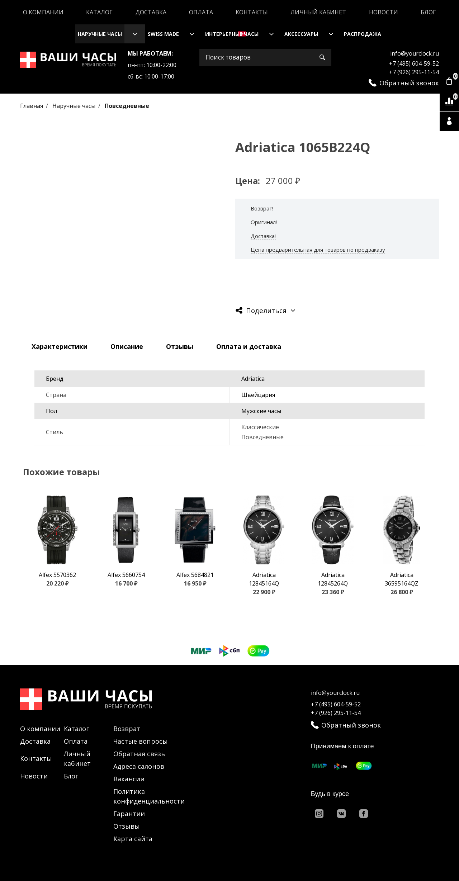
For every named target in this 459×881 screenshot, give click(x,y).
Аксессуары (301, 33)
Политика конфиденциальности (149, 796)
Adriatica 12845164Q (264, 579)
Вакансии (129, 779)
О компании (43, 12)
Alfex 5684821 (195, 575)
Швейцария (258, 395)
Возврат (126, 728)
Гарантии (129, 813)
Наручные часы (100, 33)
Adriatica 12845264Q (333, 579)
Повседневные (127, 106)
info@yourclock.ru (414, 53)
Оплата (201, 12)
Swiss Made (163, 33)
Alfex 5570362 (57, 575)
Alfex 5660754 (126, 575)
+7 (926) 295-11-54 (414, 72)
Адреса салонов (138, 766)
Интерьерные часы (232, 33)
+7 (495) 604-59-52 (414, 63)
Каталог (99, 12)
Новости (383, 12)
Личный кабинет (318, 12)
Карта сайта (132, 838)
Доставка (151, 12)
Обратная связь (139, 753)
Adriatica (253, 379)
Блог (428, 12)
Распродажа (362, 33)
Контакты (252, 12)
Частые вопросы (140, 741)
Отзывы (126, 826)
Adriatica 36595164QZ (401, 579)
